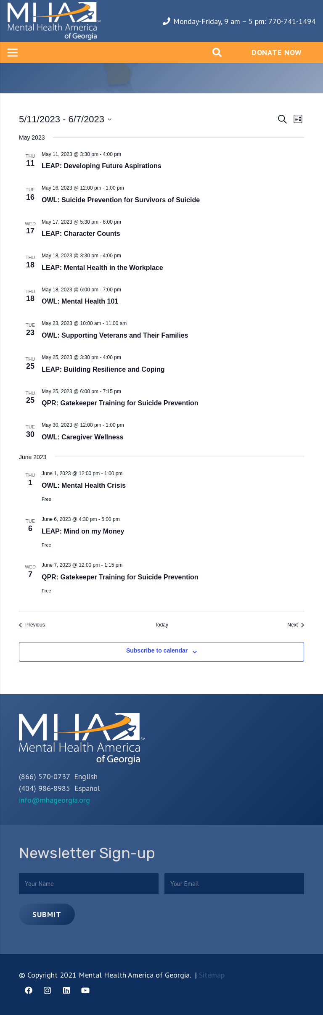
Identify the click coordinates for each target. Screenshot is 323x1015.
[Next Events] (295, 625)
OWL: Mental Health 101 (80, 301)
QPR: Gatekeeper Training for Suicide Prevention (120, 403)
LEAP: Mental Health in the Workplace (102, 267)
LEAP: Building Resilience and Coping (103, 369)
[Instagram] (47, 990)
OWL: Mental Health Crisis (84, 485)
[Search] (217, 52)
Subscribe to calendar (157, 650)
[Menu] (13, 52)
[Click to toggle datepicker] (65, 119)
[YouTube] (85, 990)
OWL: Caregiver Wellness (82, 437)
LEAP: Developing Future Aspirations (102, 165)
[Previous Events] (32, 625)
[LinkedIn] (66, 990)
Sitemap (212, 975)
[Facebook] (28, 990)
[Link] (54, 21)
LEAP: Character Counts (81, 233)
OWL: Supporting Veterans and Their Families (115, 335)
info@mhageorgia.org (54, 800)
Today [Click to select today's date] (161, 625)
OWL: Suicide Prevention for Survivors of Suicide (121, 200)
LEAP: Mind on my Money (83, 531)
